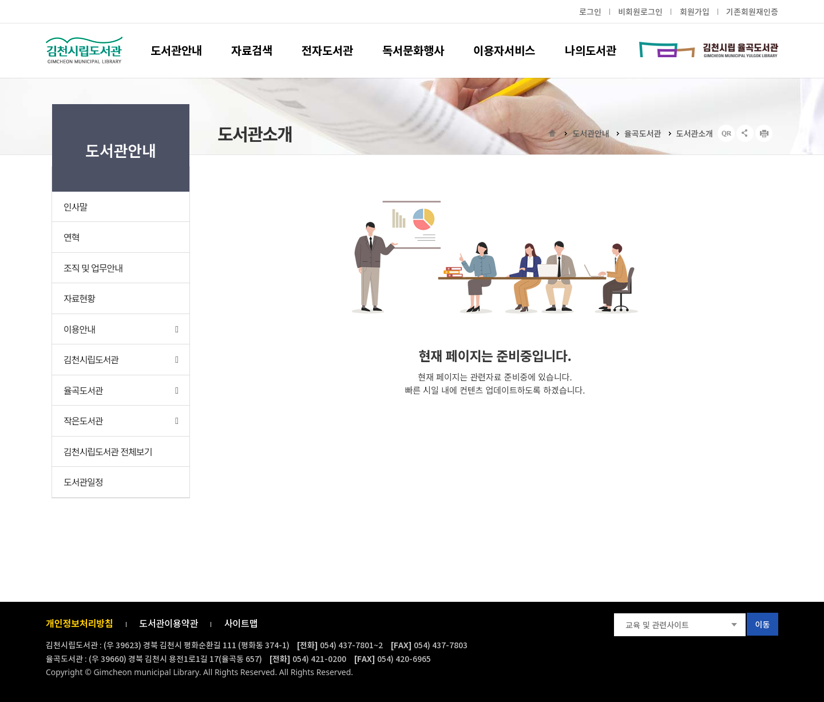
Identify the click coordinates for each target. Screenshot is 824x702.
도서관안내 (590, 133)
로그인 (590, 12)
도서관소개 (694, 133)
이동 (762, 624)
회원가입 (695, 12)
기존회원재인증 (752, 12)
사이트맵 (241, 623)
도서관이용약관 (168, 623)
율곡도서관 (642, 133)
